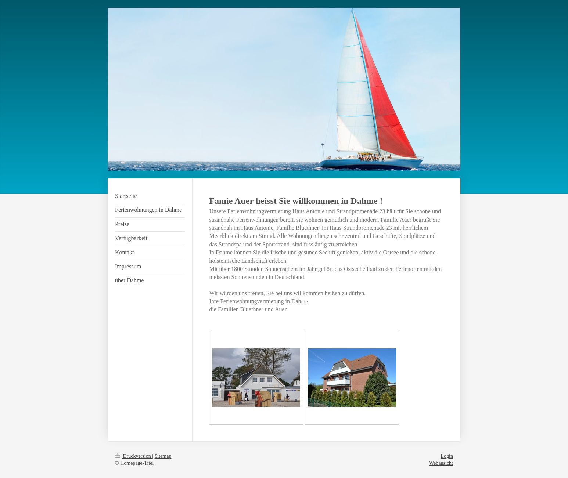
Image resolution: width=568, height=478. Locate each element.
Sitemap (163, 456)
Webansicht (441, 463)
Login (447, 456)
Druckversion (133, 456)
